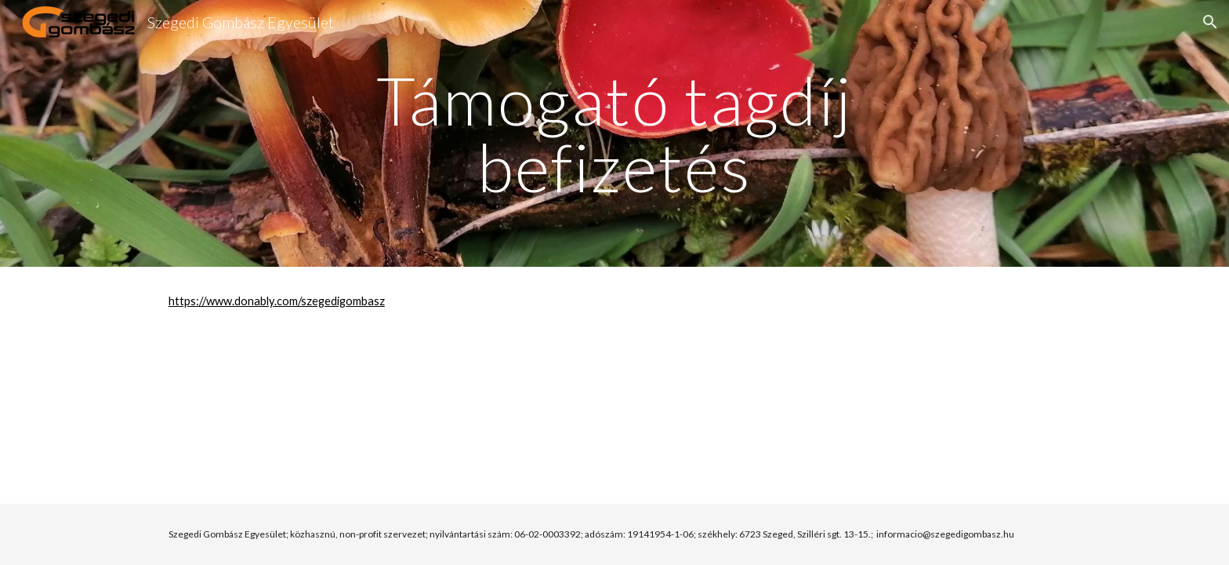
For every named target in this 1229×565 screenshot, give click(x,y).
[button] (1210, 22)
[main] (614, 133)
